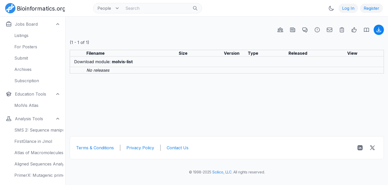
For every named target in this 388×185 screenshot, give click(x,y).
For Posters (25, 46)
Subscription (26, 80)
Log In (348, 8)
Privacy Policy (140, 147)
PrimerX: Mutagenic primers (38, 175)
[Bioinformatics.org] (34, 7)
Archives (23, 69)
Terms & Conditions (95, 147)
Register (371, 8)
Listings (21, 35)
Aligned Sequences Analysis (38, 163)
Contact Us (177, 147)
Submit (21, 58)
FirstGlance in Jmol (33, 141)
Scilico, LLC (222, 172)
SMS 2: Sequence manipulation (38, 130)
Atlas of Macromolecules (38, 152)
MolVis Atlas (26, 105)
